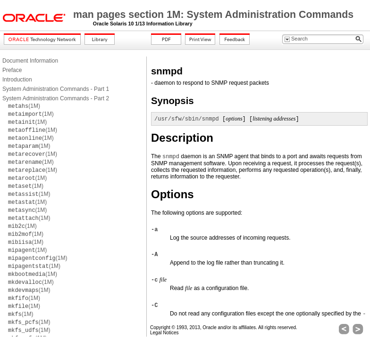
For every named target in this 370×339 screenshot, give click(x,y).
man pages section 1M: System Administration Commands (213, 14)
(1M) (24, 106)
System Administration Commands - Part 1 (55, 89)
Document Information (30, 60)
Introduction (17, 79)
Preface (12, 70)
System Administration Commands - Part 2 (55, 98)
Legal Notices (164, 332)
